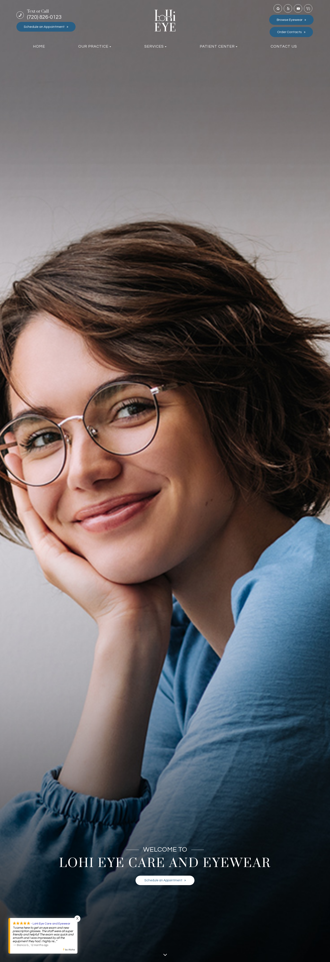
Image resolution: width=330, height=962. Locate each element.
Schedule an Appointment (44, 26)
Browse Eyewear (289, 19)
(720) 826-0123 (44, 15)
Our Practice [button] (94, 46)
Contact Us (284, 46)
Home (39, 46)
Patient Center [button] (218, 46)
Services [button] (155, 46)
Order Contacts (289, 32)
